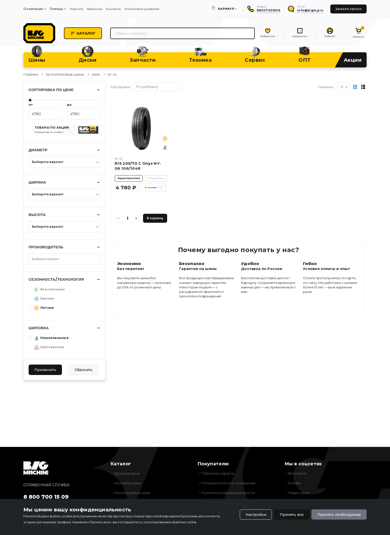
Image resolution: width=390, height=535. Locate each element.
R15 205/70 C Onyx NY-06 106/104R (138, 166)
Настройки (255, 514)
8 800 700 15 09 (46, 496)
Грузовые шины (127, 473)
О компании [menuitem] (33, 9)
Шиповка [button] (39, 327)
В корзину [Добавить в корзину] (155, 218)
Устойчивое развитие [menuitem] (141, 9)
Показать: (326, 87)
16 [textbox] (341, 87)
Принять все (292, 514)
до (69, 105)
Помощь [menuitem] (56, 9)
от (31, 105)
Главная (30, 74)
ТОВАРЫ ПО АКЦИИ (52, 130)
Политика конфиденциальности (228, 493)
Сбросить (84, 370)
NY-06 (118, 159)
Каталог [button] (83, 33)
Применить (45, 370)
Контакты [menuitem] (113, 9)
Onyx (96, 74)
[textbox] (63, 162)
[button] (161, 187)
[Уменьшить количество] (119, 218)
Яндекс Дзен (299, 493)
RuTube (294, 483)
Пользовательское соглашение (228, 483)
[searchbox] (49, 259)
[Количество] (127, 218)
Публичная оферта (217, 473)
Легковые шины (127, 483)
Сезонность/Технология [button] (56, 279)
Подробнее (156, 178)
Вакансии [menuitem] (95, 9)
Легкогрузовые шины (65, 74)
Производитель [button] (46, 247)
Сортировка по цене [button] (51, 89)
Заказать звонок (349, 9)
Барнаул (226, 8)
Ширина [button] (37, 182)
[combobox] (343, 87)
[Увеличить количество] (136, 218)
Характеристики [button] (128, 178)
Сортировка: (120, 87)
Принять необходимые (339, 514)
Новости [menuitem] (77, 9)
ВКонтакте (297, 473)
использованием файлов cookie (170, 522)
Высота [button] (37, 214)
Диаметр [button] (38, 150)
